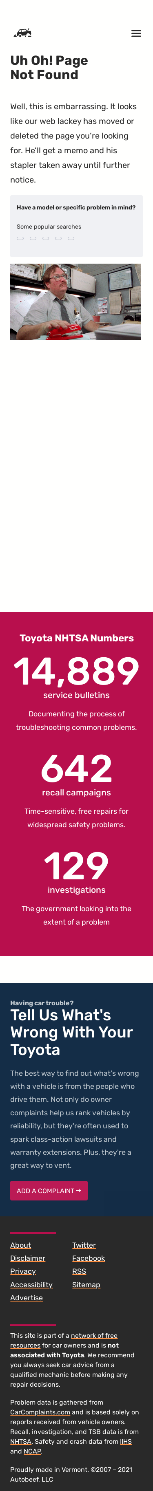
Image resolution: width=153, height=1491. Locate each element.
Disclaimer (27, 1258)
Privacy (23, 1271)
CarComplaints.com (40, 1412)
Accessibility (31, 1284)
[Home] (22, 33)
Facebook (88, 1258)
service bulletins (76, 676)
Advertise (26, 1297)
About (20, 1245)
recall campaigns (76, 774)
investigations (76, 871)
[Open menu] (136, 33)
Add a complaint (49, 1191)
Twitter (84, 1245)
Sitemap (86, 1284)
